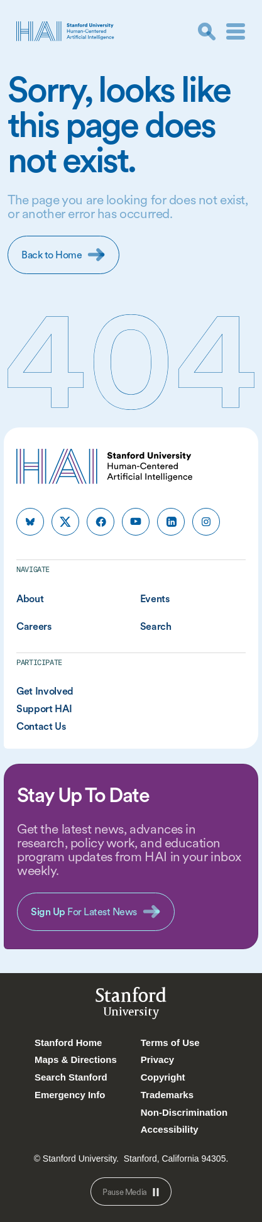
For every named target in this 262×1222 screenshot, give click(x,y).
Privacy (157, 1059)
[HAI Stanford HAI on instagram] (206, 522)
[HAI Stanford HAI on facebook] (100, 522)
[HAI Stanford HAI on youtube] (136, 522)
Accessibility (170, 1129)
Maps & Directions (76, 1059)
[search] (207, 31)
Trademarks (167, 1094)
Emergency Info (70, 1094)
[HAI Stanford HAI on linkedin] (171, 522)
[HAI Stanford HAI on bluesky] (30, 522)
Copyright (163, 1077)
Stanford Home (68, 1042)
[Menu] (236, 31)
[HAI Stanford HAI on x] (65, 522)
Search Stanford (71, 1077)
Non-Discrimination (184, 1112)
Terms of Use (170, 1042)
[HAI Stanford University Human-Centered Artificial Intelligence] (65, 31)
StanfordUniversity (131, 1005)
